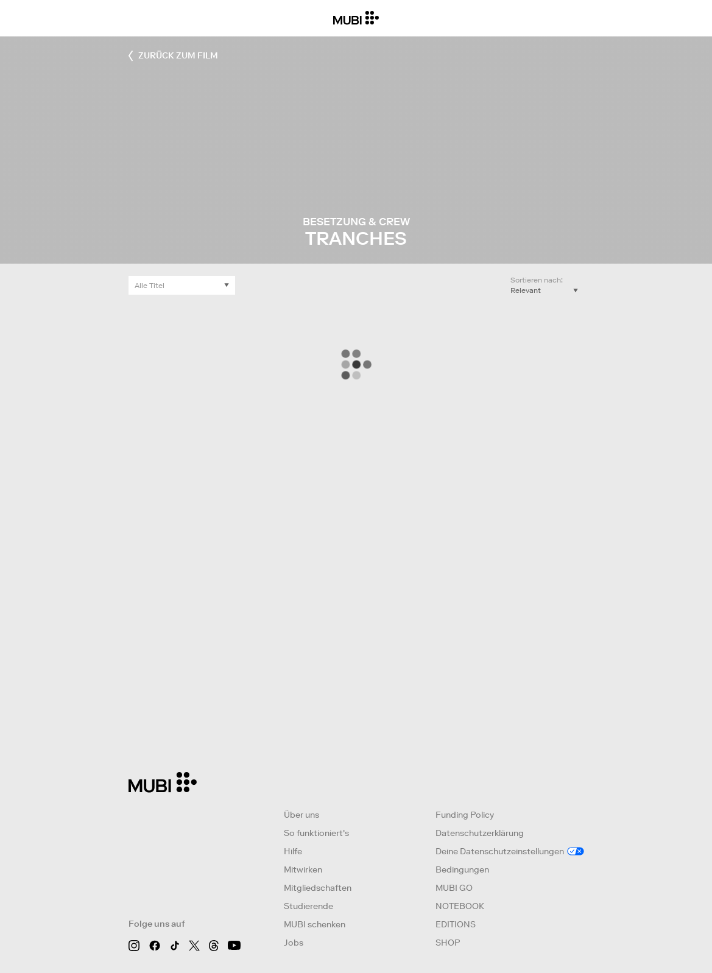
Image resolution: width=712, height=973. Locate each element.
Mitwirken (303, 869)
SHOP (447, 942)
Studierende (308, 906)
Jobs (293, 942)
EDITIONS (455, 924)
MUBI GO (454, 887)
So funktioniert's (316, 832)
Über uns (301, 814)
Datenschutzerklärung (479, 832)
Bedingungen (462, 869)
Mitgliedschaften (317, 887)
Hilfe (293, 851)
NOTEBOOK (459, 906)
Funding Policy (464, 814)
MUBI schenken (314, 924)
